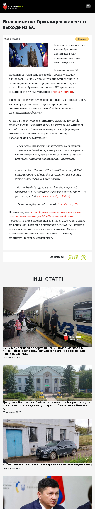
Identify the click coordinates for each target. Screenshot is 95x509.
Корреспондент (63, 91)
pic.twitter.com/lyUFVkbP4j (53, 196)
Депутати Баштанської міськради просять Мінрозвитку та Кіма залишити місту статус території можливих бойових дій (47, 405)
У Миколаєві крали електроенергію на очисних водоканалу (47, 464)
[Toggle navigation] (88, 6)
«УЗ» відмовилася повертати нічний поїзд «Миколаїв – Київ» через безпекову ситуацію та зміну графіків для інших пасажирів (44, 351)
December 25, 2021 (67, 204)
